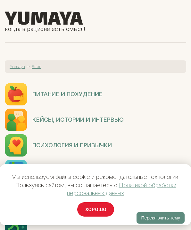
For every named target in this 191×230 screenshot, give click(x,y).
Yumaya (44, 17)
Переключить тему (160, 217)
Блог (36, 66)
